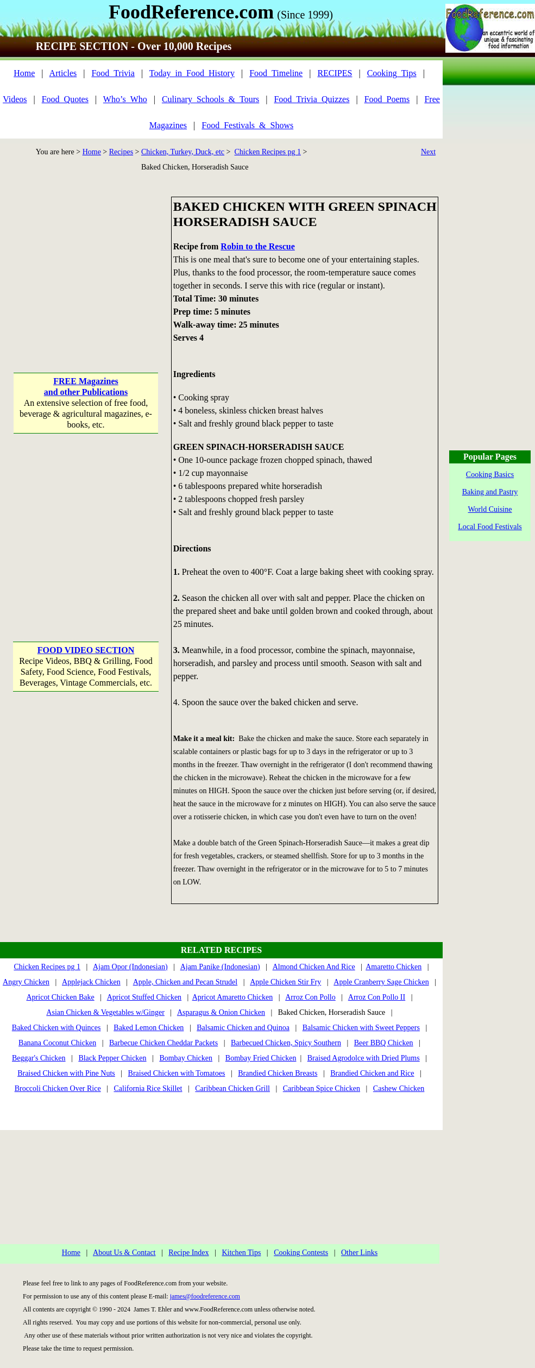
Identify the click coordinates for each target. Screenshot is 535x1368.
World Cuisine (490, 509)
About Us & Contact (124, 1252)
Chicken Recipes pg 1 (267, 152)
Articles (63, 73)
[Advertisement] (85, 264)
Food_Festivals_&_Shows (247, 125)
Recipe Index (188, 1252)
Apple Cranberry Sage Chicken (381, 982)
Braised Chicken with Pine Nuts (66, 1073)
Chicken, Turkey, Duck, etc (182, 152)
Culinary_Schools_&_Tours (210, 99)
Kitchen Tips (241, 1252)
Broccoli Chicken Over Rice (58, 1088)
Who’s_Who (125, 99)
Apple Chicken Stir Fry (285, 982)
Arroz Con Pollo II (376, 997)
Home (24, 73)
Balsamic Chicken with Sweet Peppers (361, 1028)
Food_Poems (387, 99)
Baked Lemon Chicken (149, 1028)
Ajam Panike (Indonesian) (220, 967)
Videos (15, 99)
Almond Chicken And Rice (314, 967)
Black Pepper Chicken (112, 1058)
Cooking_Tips (392, 73)
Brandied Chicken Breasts (277, 1073)
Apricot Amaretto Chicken (232, 997)
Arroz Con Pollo (310, 997)
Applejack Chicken (91, 982)
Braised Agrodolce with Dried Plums (363, 1058)
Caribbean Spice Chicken (321, 1088)
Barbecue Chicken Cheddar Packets (163, 1043)
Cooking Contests (301, 1252)
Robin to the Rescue (257, 246)
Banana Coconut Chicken (57, 1043)
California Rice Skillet (148, 1088)
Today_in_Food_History (192, 73)
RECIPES (334, 73)
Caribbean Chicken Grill (232, 1088)
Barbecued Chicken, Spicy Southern (286, 1043)
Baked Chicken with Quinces (56, 1028)
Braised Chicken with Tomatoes (176, 1073)
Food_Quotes (65, 99)
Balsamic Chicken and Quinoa (243, 1028)
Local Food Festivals (489, 527)
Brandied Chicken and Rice (372, 1073)
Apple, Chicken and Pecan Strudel (185, 982)
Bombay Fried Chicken (261, 1058)
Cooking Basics (490, 474)
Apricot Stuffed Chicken (144, 997)
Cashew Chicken (398, 1088)
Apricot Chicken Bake (61, 997)
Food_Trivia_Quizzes (311, 99)
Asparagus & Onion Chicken (221, 1012)
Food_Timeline (276, 73)
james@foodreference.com (205, 1296)
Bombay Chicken (185, 1058)
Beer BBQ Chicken (383, 1043)
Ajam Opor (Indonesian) (130, 967)
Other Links (359, 1252)
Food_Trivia (112, 73)
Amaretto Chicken (393, 967)
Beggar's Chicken (39, 1058)
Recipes (121, 152)
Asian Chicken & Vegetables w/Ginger (105, 1012)
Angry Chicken (26, 982)
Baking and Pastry (490, 492)
